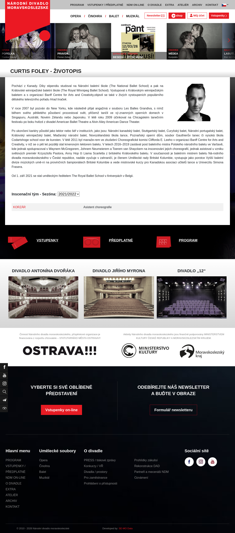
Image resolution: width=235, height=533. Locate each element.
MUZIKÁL (133, 16)
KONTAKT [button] (212, 4)
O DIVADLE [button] (155, 4)
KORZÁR (19, 207)
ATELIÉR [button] (183, 4)
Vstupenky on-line (61, 410)
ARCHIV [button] (197, 4)
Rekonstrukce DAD (147, 466)
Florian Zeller (63, 57)
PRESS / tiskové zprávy (100, 460)
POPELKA (8, 53)
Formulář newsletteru (173, 410)
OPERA (75, 16)
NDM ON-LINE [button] (135, 4)
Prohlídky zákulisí (146, 460)
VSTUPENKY (47, 240)
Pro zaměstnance (95, 477)
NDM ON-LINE (16, 477)
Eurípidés (173, 57)
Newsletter (155, 15)
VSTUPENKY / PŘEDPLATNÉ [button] (105, 4)
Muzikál (44, 477)
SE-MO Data (126, 528)
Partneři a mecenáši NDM (151, 471)
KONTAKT (13, 506)
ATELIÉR (12, 495)
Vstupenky (219, 15)
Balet (42, 471)
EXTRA (11, 489)
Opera (43, 460)
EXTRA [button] (169, 4)
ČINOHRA (95, 16)
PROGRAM (188, 240)
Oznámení (141, 477)
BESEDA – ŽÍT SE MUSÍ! (128, 57)
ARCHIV (11, 500)
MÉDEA (173, 53)
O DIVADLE (13, 483)
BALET (114, 16)
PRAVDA (62, 53)
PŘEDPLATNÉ (121, 240)
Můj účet (197, 15)
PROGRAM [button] (77, 4)
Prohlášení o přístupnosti (100, 483)
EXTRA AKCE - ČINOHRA (125, 54)
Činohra (44, 466)
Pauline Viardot (9, 57)
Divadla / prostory (95, 471)
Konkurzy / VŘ (93, 466)
